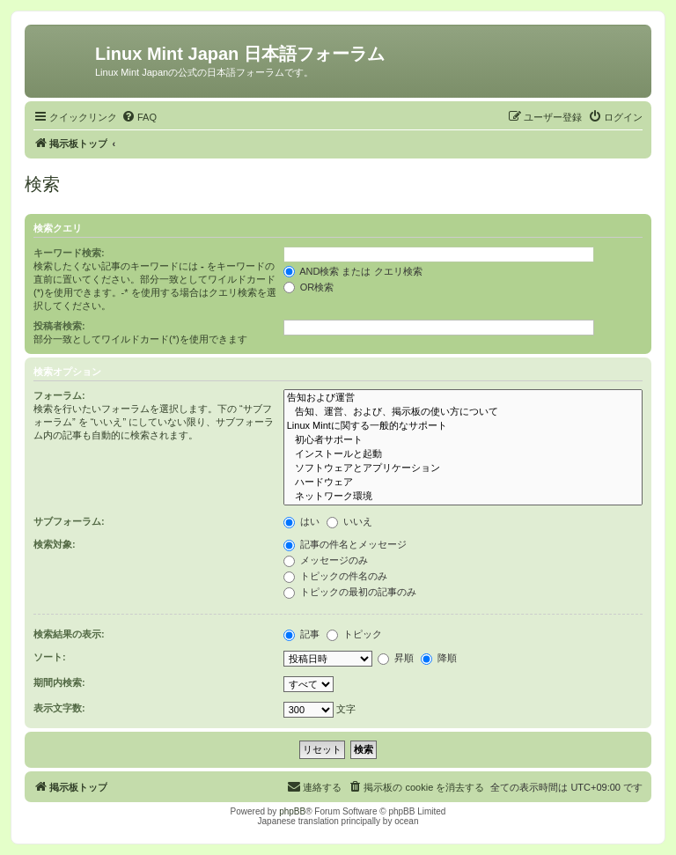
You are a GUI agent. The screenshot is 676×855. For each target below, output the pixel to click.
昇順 (396, 657)
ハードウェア (463, 482)
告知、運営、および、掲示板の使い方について (463, 412)
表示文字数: (59, 708)
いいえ (349, 521)
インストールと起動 (463, 454)
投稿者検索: (59, 326)
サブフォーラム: (69, 521)
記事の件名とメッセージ (345, 544)
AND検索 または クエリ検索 (352, 271)
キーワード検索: (69, 252)
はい (301, 521)
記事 (301, 634)
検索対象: (54, 544)
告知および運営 (463, 398)
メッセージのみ (325, 560)
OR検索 (308, 287)
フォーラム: (59, 395)
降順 (439, 657)
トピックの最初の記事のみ (349, 591)
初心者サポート (463, 440)
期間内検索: (59, 682)
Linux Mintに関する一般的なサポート (463, 426)
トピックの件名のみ (335, 576)
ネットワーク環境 (463, 497)
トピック (354, 634)
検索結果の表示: (69, 634)
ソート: (49, 657)
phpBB (292, 811)
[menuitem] (139, 117)
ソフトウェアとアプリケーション (463, 468)
